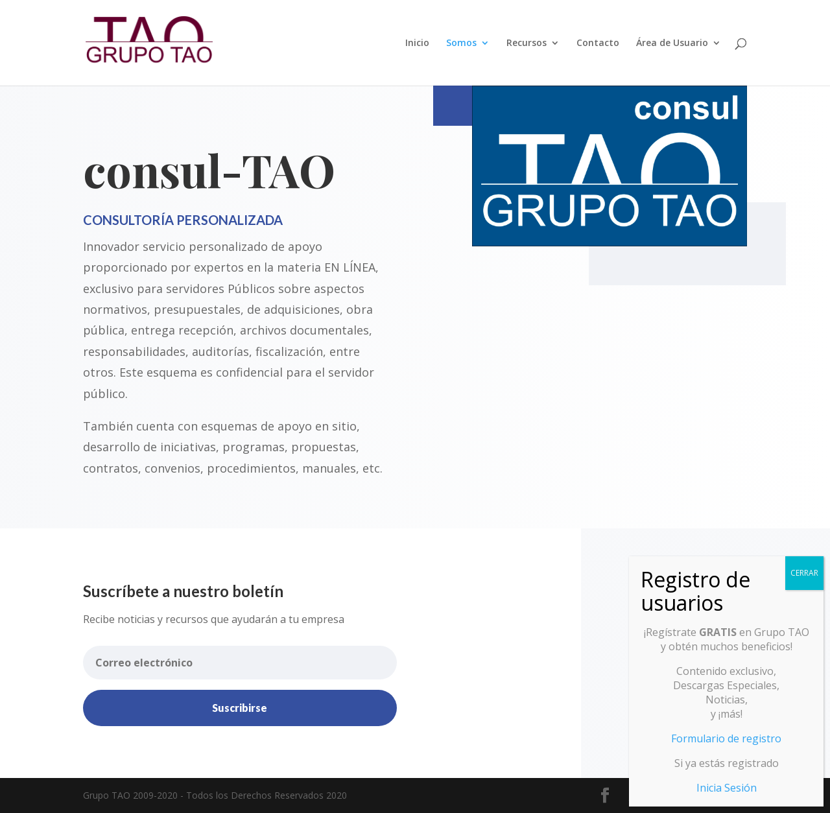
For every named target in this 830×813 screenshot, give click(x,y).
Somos (461, 43)
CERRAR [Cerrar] (804, 572)
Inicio (417, 43)
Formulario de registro (726, 738)
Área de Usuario (672, 43)
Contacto (597, 43)
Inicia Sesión (726, 788)
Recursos (526, 43)
